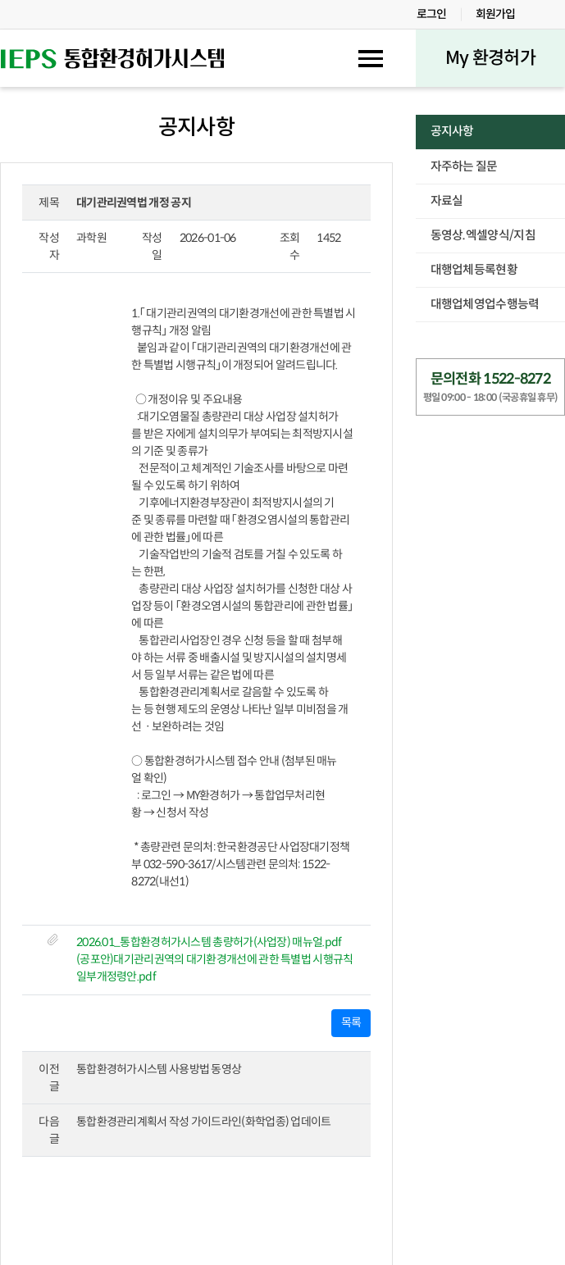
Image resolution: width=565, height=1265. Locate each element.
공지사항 (452, 131)
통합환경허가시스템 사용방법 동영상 (158, 1069)
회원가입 (496, 14)
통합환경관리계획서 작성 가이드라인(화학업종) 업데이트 (203, 1121)
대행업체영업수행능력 (485, 304)
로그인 (432, 14)
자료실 (447, 200)
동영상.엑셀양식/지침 (483, 235)
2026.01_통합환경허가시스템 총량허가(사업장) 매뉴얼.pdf (209, 942)
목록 (351, 1022)
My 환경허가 (490, 58)
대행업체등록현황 (474, 269)
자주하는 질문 (464, 166)
